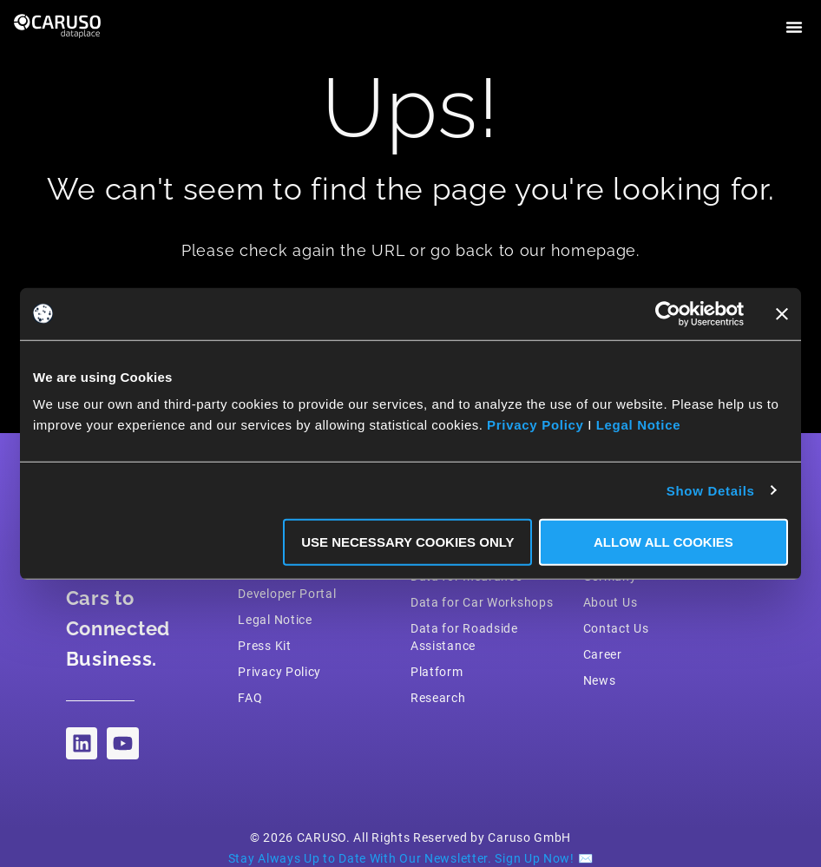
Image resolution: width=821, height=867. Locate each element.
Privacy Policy (535, 424)
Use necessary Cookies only (407, 542)
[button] (794, 27)
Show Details (711, 490)
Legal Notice (638, 424)
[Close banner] (782, 313)
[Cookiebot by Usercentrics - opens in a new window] (668, 313)
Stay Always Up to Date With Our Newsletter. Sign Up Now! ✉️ (411, 858)
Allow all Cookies (663, 542)
